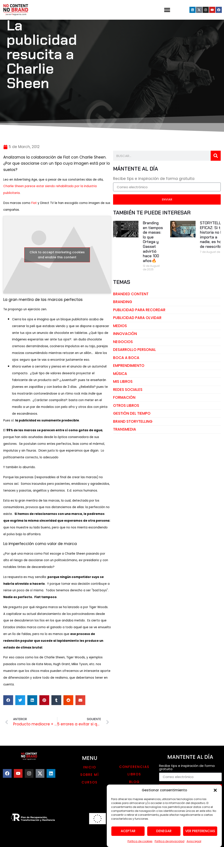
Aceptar (128, 834)
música (120, 373)
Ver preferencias (200, 834)
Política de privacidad (169, 844)
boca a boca (126, 357)
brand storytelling (132, 421)
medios (120, 325)
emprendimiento (128, 365)
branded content (131, 294)
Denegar (164, 834)
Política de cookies (140, 844)
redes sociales (127, 389)
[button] (215, 793)
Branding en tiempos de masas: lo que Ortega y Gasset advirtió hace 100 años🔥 (153, 241)
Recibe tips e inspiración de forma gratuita (153, 179)
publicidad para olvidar (137, 317)
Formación (124, 397)
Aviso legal (194, 844)
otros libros (126, 405)
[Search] (216, 156)
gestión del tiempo (131, 413)
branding (122, 301)
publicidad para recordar (139, 309)
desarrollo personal (134, 349)
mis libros (123, 381)
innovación (125, 333)
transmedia (124, 429)
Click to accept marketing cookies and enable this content (57, 254)
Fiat (34, 203)
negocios (123, 341)
